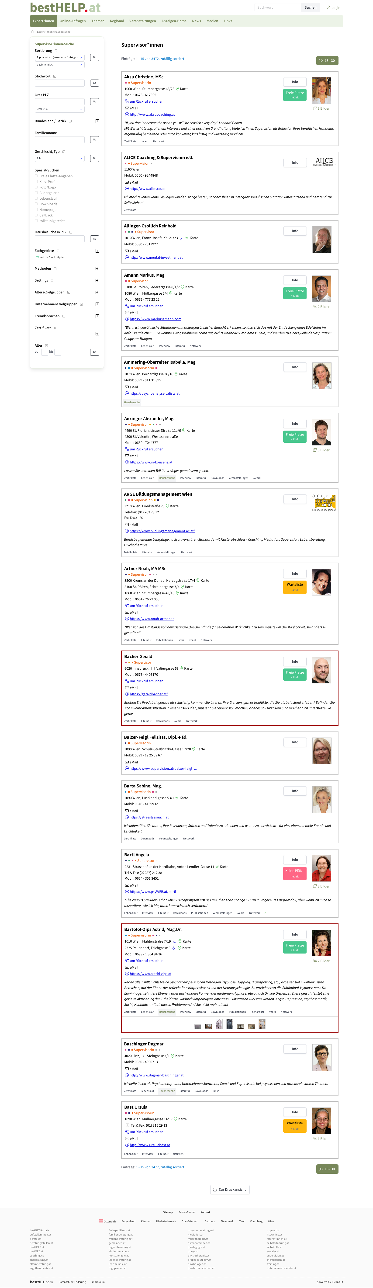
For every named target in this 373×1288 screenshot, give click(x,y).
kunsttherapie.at (119, 1256)
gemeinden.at (117, 1243)
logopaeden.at (117, 1268)
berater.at (35, 1239)
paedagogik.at (196, 1247)
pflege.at (193, 1251)
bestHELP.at (37, 1247)
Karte (181, 88)
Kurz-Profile (48, 181)
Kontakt (205, 1212)
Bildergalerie (49, 192)
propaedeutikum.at (199, 1260)
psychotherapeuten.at (201, 1268)
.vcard (145, 141)
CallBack (46, 215)
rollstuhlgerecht (52, 220)
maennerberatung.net (201, 1230)
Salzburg (210, 1221)
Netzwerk (158, 141)
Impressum (98, 1282)
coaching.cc (37, 1256)
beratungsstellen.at (41, 1243)
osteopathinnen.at (199, 1243)
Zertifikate (130, 141)
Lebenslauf (48, 198)
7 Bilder (321, 961)
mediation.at (195, 1235)
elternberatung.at (40, 1264)
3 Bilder (321, 108)
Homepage (47, 209)
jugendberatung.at (120, 1247)
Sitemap (168, 1212)
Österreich (107, 1222)
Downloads (48, 204)
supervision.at (275, 1256)
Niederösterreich (166, 1221)
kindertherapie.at (119, 1251)
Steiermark (227, 1221)
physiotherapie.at (198, 1256)
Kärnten (146, 1221)
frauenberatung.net (120, 1239)
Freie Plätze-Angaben (56, 176)
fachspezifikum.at (119, 1230)
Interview (164, 346)
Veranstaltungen (239, 478)
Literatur (180, 346)
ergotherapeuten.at (41, 1268)
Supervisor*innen (142, 45)
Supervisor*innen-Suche (54, 44)
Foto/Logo (47, 187)
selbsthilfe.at (274, 1247)
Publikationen (164, 640)
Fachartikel (257, 1012)
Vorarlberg (256, 1221)
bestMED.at (36, 1251)
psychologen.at (197, 1264)
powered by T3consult (330, 1282)
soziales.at (273, 1251)
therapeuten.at (276, 1260)
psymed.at (273, 1230)
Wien (271, 1221)
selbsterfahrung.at (278, 1243)
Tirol (242, 1221)
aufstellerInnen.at (40, 1235)
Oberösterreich (190, 1221)
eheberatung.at (39, 1260)
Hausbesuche (62, 32)
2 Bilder (321, 306)
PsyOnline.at (274, 1235)
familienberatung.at (121, 1235)
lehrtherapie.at (118, 1264)
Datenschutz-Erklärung (72, 1282)
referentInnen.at (277, 1239)
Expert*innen (45, 32)
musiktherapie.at (198, 1239)
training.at (273, 1264)
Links (181, 640)
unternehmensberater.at (281, 1268)
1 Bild (319, 1138)
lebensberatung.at (120, 1260)
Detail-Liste (130, 552)
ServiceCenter (187, 1212)
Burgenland (128, 1221)
